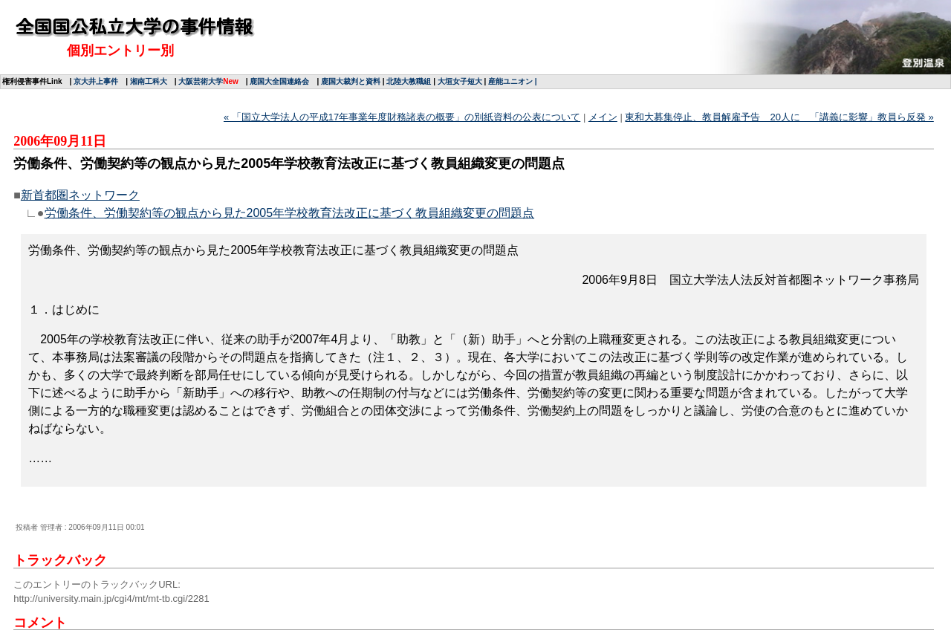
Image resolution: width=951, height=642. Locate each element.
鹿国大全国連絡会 (279, 81)
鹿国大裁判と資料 (350, 81)
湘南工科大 (148, 81)
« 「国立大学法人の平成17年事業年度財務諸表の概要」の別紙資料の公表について (402, 117)
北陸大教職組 (408, 81)
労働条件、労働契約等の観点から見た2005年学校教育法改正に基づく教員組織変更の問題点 (290, 213)
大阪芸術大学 (200, 81)
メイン (602, 117)
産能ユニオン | (512, 81)
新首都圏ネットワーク (80, 195)
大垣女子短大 (460, 81)
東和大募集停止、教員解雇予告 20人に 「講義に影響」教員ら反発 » (779, 117)
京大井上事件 (96, 81)
